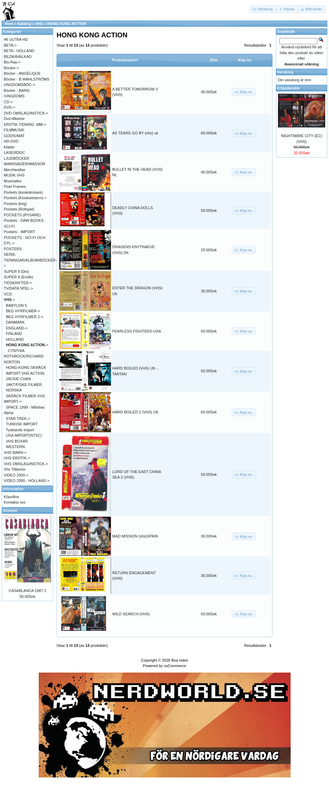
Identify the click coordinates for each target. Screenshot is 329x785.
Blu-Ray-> (12, 62)
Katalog (24, 24)
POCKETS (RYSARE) (22, 215)
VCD (8, 294)
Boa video (179, 660)
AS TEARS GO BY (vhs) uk (135, 133)
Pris (213, 60)
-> (9, 300)
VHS (39, 24)
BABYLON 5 (16, 305)
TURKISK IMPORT (22, 424)
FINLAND (14, 333)
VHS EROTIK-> (17, 458)
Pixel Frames (15, 186)
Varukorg (285, 72)
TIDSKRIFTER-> (18, 283)
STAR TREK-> (18, 418)
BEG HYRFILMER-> (23, 311)
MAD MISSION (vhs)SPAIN (135, 536)
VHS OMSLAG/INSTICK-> (26, 464)
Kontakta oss (15, 502)
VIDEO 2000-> (16, 475)
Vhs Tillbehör (15, 469)
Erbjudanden (288, 88)
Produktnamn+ (125, 60)
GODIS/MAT (14, 136)
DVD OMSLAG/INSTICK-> (26, 113)
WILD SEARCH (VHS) (131, 614)
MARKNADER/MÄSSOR (24, 164)
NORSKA (14, 390)
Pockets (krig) (15, 204)
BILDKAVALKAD (18, 57)
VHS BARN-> (15, 452)
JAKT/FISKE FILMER (24, 385)
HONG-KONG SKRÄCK (26, 367)
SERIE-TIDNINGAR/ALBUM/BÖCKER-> (30, 260)
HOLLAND (15, 339)
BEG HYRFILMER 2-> (24, 317)
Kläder (9, 147)
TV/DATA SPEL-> (18, 288)
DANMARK (15, 322)
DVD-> (9, 107)
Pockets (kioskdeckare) (23, 192)
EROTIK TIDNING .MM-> (25, 124)
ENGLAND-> (16, 328)
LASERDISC (14, 152)
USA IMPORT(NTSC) (24, 435)
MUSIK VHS (14, 175)
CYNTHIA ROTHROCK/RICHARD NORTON (24, 356)
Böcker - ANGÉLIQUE (22, 73)
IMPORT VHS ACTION (25, 373)
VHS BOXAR (17, 441)
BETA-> (10, 45)
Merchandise (14, 170)
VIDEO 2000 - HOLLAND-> (27, 481)
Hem (9, 24)
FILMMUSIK (14, 130)
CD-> (8, 102)
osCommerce (175, 666)
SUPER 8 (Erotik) (18, 277)
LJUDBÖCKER (16, 158)
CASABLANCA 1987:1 (27, 591)
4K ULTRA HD (16, 39)
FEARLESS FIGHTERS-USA (136, 331)
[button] (263, 9)
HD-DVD (11, 141)
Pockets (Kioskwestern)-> (25, 198)
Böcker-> (11, 68)
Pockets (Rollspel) (19, 209)
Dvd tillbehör (14, 119)
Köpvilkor (11, 497)
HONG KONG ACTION (66, 24)
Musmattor (13, 181)
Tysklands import (20, 430)
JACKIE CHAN (18, 379)
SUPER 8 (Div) (16, 271)
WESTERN (15, 447)
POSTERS (13, 249)
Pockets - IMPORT (19, 232)
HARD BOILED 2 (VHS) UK (135, 412)
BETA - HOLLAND (19, 51)
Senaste (10, 510)
